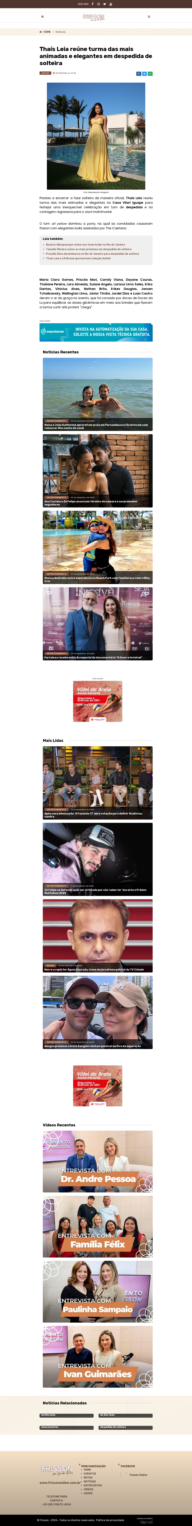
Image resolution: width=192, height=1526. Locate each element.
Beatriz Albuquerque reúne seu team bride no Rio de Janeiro (85, 244)
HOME (47, 31)
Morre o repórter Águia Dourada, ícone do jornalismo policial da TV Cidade (94, 969)
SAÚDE (88, 1493)
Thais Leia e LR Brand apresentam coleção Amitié (78, 258)
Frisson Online (138, 1474)
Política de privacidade (110, 1520)
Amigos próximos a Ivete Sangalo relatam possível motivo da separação (92, 1046)
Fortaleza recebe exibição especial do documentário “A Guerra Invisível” (93, 657)
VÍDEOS (88, 1489)
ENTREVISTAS (93, 1485)
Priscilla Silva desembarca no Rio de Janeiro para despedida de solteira (92, 253)
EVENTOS (90, 1473)
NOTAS (88, 1477)
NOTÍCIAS (90, 1481)
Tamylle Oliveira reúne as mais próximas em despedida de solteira (88, 249)
